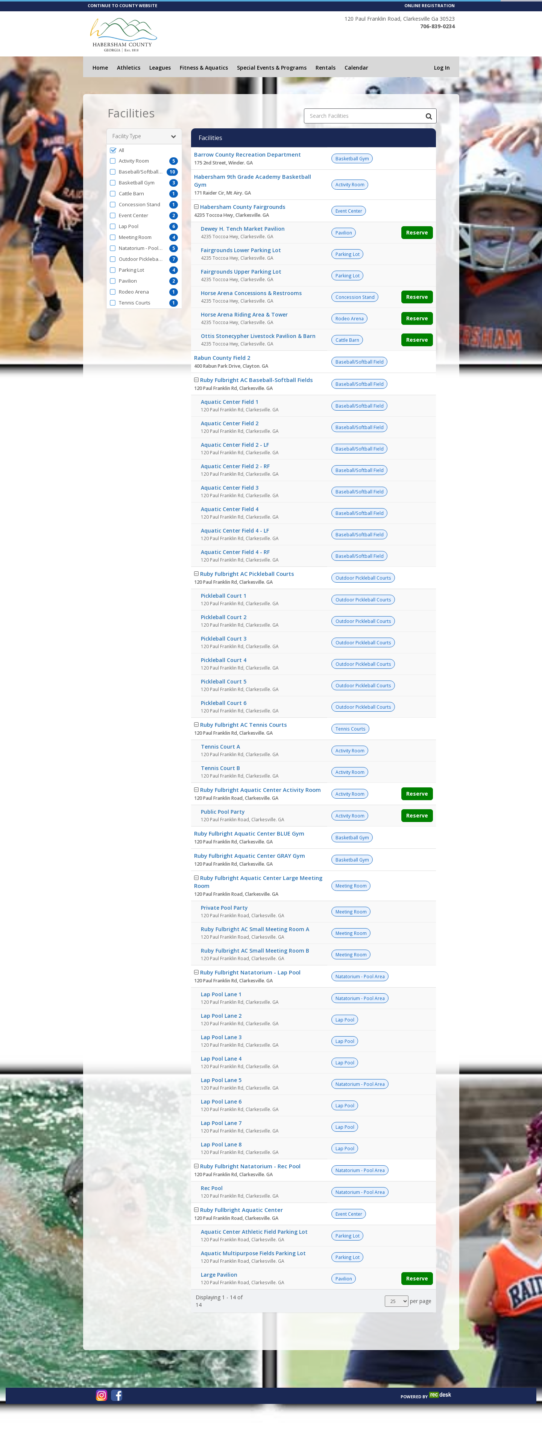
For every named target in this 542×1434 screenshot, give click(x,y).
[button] (144, 150)
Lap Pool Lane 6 (221, 1101)
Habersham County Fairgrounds (242, 206)
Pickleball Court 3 (223, 638)
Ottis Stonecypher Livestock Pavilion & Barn (258, 335)
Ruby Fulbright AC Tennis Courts (243, 724)
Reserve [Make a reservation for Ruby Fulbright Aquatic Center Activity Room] (417, 793)
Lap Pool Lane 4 (221, 1058)
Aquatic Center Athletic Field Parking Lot (254, 1231)
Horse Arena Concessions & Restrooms (251, 293)
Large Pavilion (219, 1274)
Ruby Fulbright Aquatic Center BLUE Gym (249, 833)
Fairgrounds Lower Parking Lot (241, 250)
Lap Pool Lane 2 (221, 1015)
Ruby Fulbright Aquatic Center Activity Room (260, 789)
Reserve (417, 232)
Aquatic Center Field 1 (229, 401)
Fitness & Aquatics (204, 67)
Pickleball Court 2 (223, 617)
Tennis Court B (220, 768)
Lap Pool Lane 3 (221, 1037)
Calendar (356, 67)
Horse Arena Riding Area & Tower (244, 314)
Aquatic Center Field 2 (229, 423)
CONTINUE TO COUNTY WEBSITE (122, 5)
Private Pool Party (224, 907)
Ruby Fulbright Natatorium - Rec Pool (250, 1166)
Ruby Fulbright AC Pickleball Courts (247, 573)
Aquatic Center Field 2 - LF (235, 444)
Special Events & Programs (272, 67)
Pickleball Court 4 (223, 660)
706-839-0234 (437, 26)
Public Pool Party (223, 811)
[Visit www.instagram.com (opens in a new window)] (101, 1395)
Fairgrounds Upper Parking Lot (241, 271)
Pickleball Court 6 (223, 702)
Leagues (160, 67)
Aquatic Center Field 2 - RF (235, 466)
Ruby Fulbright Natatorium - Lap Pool (250, 972)
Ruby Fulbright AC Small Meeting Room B (255, 950)
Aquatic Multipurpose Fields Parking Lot (253, 1253)
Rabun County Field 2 (222, 357)
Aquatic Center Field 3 (229, 487)
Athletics (128, 67)
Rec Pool (212, 1188)
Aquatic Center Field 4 (229, 509)
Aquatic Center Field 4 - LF (235, 530)
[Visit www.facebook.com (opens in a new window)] (116, 1395)
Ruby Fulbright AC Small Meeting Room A (255, 929)
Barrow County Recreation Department (247, 154)
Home (100, 67)
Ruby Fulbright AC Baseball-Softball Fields (256, 380)
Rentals (326, 67)
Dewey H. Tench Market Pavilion (243, 228)
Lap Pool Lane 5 (221, 1080)
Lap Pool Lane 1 (221, 994)
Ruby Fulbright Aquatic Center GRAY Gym (249, 855)
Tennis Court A (220, 746)
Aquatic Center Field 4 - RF (235, 552)
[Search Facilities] (429, 115)
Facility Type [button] (144, 136)
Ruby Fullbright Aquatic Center (241, 1209)
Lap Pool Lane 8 (221, 1144)
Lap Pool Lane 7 (221, 1122)
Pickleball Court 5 (223, 681)
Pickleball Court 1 (223, 595)
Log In (442, 67)
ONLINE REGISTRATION (429, 5)
